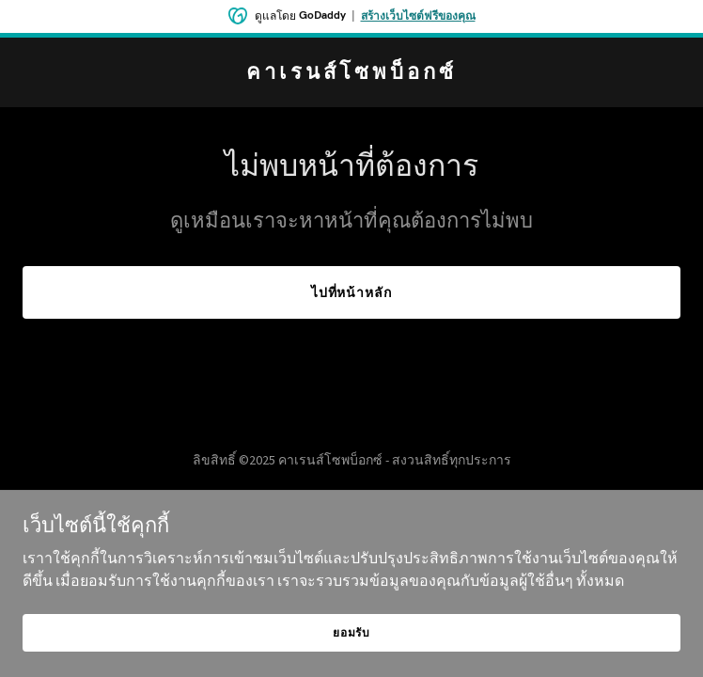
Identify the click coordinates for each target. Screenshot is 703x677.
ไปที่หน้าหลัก (352, 292)
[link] (351, 73)
